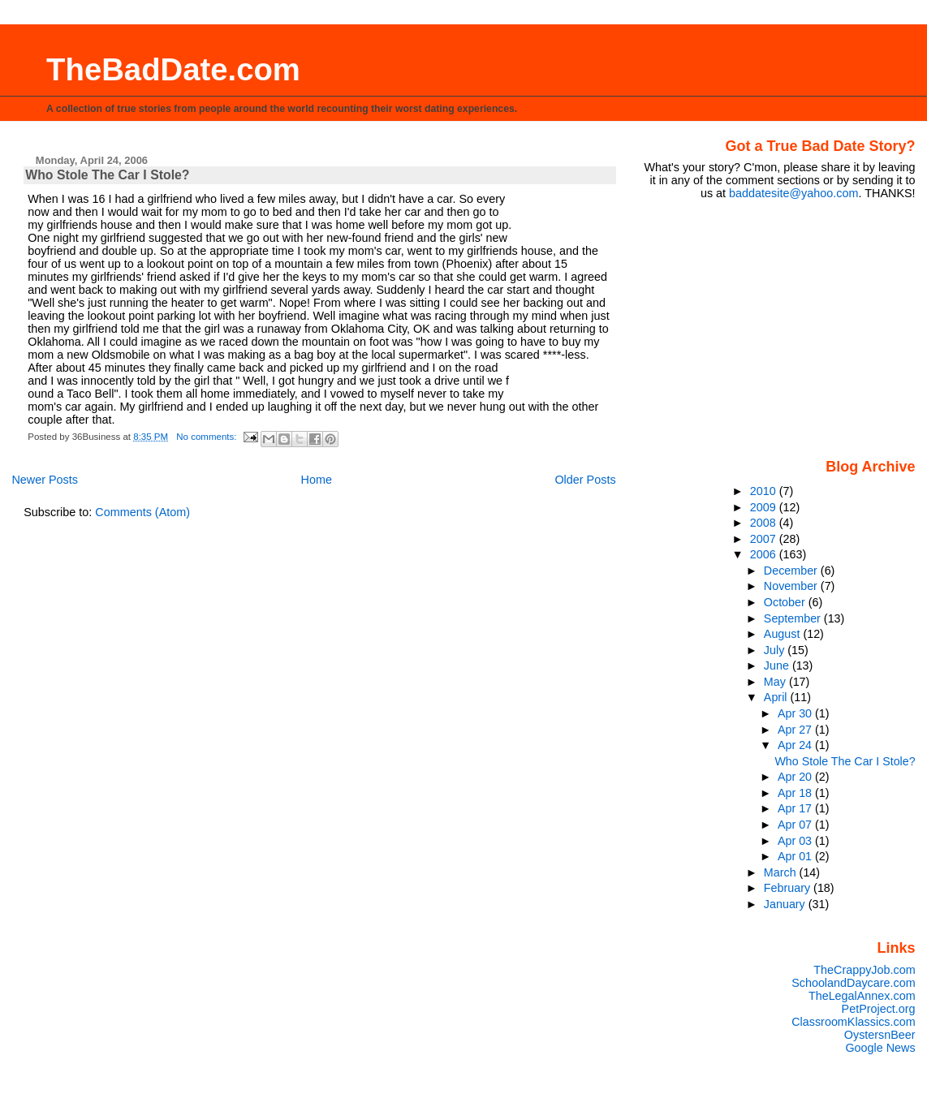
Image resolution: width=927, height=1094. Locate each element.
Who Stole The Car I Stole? (107, 175)
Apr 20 (796, 776)
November (792, 585)
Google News (880, 1047)
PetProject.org (879, 1008)
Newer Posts (44, 479)
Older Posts (584, 479)
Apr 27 (796, 729)
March (782, 872)
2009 (764, 507)
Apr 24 (796, 745)
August (784, 633)
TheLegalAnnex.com (862, 995)
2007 (764, 538)
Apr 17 (796, 808)
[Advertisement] (814, 327)
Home (316, 479)
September (794, 618)
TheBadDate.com (173, 69)
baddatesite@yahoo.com (793, 193)
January (786, 904)
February (788, 887)
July (775, 650)
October (786, 602)
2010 (764, 491)
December (792, 570)
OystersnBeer (880, 1034)
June (778, 665)
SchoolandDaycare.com (853, 982)
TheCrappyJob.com (864, 969)
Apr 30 (796, 713)
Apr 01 (796, 856)
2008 (764, 522)
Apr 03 (796, 840)
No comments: (207, 436)
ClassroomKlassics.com (853, 1021)
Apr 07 (796, 824)
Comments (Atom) (142, 512)
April (777, 697)
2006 (764, 554)
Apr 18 (796, 792)
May (776, 681)
